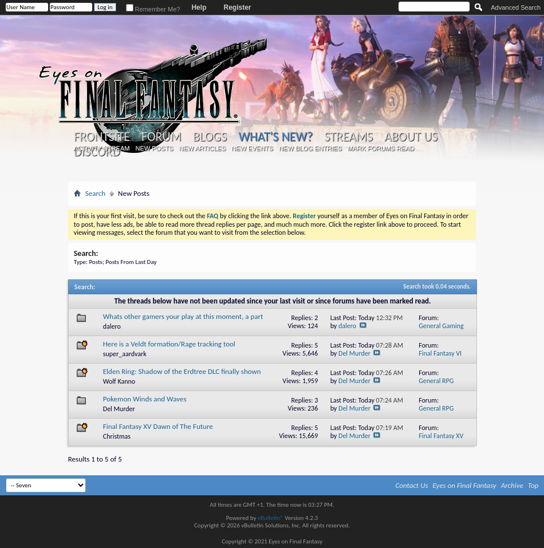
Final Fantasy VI (440, 353)
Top (533, 485)
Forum (161, 136)
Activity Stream (101, 148)
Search (95, 193)
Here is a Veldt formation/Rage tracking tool (169, 344)
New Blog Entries (310, 148)
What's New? (275, 136)
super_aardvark (125, 354)
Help (198, 7)
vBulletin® (270, 518)
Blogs (210, 136)
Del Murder (354, 353)
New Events (252, 148)
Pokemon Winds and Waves (145, 399)
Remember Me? (153, 9)
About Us (410, 136)
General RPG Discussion (436, 385)
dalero (112, 326)
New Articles (202, 148)
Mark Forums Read (381, 148)
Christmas (117, 436)
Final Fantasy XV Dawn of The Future (158, 426)
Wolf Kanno (119, 381)
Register (237, 7)
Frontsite (102, 136)
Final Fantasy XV (441, 436)
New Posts (154, 148)
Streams (348, 136)
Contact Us (412, 485)
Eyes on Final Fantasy (464, 485)
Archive (512, 485)
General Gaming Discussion (441, 330)
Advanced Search (516, 7)
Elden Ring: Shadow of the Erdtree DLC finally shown (182, 371)
